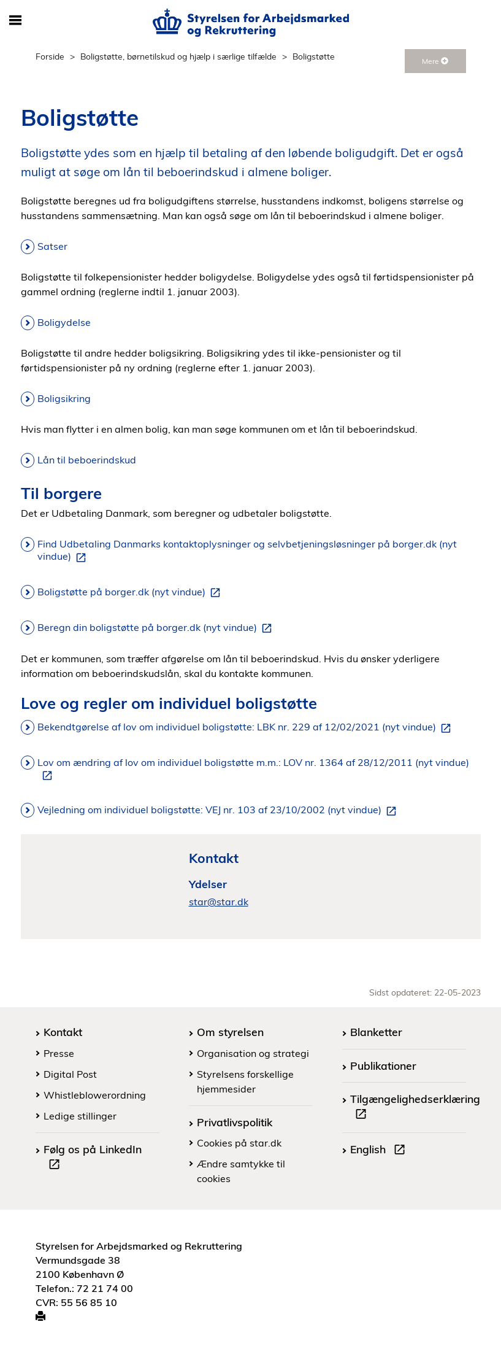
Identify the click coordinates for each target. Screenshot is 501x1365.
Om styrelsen (230, 1031)
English (380, 1150)
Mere (435, 61)
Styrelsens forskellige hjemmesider (245, 1081)
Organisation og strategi (253, 1053)
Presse (59, 1053)
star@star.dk (218, 901)
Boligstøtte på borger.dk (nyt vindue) (131, 592)
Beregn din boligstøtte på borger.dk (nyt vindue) (157, 628)
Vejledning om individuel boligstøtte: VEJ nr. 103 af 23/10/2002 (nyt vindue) (219, 810)
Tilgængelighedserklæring (415, 1108)
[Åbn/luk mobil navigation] (15, 21)
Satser (52, 246)
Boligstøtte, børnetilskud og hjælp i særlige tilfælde (178, 56)
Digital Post (70, 1074)
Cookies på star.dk (239, 1143)
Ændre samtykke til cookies (241, 1171)
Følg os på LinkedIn (93, 1158)
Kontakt (63, 1031)
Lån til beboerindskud (86, 460)
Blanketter (376, 1031)
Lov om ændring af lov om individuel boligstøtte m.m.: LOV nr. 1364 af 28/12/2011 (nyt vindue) (253, 769)
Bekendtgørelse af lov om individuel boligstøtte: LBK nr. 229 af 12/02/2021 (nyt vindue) (246, 727)
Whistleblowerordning (95, 1095)
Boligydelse (64, 322)
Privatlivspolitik (234, 1122)
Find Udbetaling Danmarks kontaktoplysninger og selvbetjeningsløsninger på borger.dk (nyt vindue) (247, 550)
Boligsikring (64, 398)
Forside (50, 56)
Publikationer (383, 1065)
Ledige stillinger (80, 1116)
